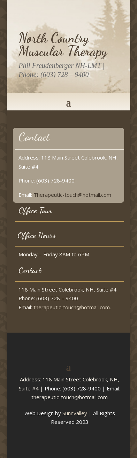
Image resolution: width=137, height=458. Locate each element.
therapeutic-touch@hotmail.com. (72, 307)
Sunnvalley (74, 413)
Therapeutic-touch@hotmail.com (72, 194)
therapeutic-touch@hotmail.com (69, 397)
